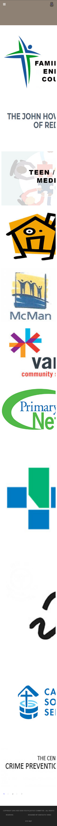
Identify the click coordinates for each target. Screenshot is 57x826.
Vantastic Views (44, 815)
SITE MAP (28, 821)
